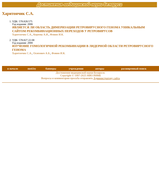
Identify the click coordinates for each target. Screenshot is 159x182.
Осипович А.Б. (41, 53)
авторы (99, 68)
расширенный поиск (134, 68)
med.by (32, 68)
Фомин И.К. (57, 34)
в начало (12, 68)
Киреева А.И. (41, 34)
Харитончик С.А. (22, 34)
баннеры (51, 68)
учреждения (76, 68)
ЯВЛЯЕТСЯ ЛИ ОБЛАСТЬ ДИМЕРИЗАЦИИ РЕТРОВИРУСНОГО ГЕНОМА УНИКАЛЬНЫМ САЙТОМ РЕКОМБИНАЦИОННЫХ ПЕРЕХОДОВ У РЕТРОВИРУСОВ (78, 29)
